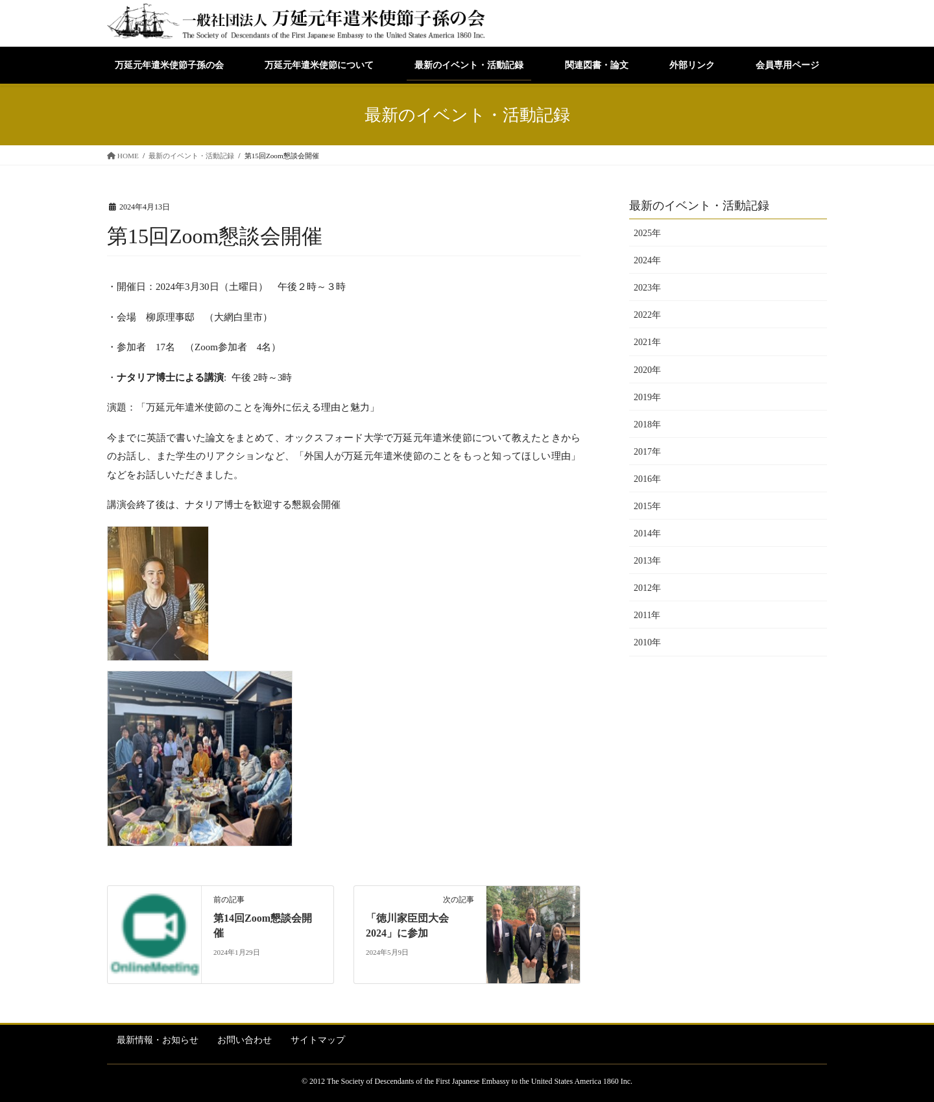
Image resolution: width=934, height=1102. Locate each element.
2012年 (647, 588)
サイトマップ (318, 1040)
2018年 (647, 424)
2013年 (647, 561)
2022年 (647, 315)
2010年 (647, 642)
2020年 (647, 370)
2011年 (647, 615)
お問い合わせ (244, 1040)
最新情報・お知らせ (157, 1040)
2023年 (647, 288)
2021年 (647, 342)
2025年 (647, 233)
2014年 (647, 533)
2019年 (647, 397)
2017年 (647, 452)
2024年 (647, 260)
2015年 (647, 506)
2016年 (647, 479)
